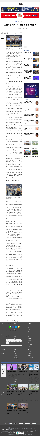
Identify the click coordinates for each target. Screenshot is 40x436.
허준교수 (15, 339)
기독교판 (26, 1)
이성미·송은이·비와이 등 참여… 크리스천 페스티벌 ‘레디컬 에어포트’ (33, 373)
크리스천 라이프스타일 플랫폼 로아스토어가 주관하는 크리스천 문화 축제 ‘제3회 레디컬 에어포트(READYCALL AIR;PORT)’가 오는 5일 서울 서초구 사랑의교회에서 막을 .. (34, 380)
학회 (18, 21)
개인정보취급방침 (25, 431)
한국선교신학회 (9, 339)
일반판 (30, 1)
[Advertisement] (31, 38)
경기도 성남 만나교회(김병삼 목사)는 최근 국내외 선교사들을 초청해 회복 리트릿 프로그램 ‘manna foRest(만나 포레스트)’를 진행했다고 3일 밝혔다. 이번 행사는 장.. (23, 399)
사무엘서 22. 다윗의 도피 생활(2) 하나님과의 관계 (28, 128)
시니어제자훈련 (11, 341)
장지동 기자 (6, 32)
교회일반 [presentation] (3, 367)
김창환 (25, 123)
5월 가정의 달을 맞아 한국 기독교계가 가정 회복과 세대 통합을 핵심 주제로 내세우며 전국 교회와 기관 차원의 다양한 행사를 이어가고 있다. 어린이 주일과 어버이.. (12, 399)
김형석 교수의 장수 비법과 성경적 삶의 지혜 (29, 134)
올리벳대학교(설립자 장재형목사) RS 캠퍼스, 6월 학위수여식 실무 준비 (28, 72)
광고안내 (13, 431)
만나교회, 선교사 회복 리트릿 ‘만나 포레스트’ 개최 (22, 393)
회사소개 (9, 431)
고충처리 (10, 432)
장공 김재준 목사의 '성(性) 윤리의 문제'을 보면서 (29, 121)
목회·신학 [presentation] (3, 373)
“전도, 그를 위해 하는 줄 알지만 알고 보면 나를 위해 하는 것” (28, 77)
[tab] (3, 367)
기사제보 (20, 431)
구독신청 (35, 1)
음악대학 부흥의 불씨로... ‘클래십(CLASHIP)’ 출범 (23, 412)
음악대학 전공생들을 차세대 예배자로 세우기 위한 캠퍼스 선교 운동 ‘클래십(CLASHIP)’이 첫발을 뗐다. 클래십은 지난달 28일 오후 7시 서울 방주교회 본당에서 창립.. (23, 417)
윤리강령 (14, 432)
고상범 (25, 110)
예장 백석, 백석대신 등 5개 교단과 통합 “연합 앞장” (27, 54)
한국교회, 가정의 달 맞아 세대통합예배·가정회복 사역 (12, 393)
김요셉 (25, 104)
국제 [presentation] (3, 376)
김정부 (25, 117)
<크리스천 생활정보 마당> (18, 358)
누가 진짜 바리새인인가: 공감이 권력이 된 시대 (28, 102)
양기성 (25, 135)
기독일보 (16, 341)
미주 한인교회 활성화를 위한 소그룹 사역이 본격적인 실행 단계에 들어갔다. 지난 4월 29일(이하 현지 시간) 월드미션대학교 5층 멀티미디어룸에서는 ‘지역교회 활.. (23, 378)
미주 (32, 1)
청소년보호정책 (31, 431)
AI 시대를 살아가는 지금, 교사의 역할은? (28, 108)
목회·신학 (15, 21)
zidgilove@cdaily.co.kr (4, 33)
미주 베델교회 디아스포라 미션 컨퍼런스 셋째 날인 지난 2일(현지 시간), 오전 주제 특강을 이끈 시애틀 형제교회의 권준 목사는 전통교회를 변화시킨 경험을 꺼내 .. (12, 377)
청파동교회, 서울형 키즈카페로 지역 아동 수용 (33, 393)
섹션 (2, 1)
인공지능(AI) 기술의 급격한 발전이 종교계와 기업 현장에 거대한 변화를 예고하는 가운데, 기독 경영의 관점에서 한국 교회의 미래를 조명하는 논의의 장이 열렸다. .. (12, 417)
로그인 (38, 1)
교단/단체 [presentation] (3, 369)
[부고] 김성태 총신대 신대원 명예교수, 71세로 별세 (28, 60)
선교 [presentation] (3, 371)
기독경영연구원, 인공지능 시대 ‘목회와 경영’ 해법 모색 (12, 412)
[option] (28, 145)
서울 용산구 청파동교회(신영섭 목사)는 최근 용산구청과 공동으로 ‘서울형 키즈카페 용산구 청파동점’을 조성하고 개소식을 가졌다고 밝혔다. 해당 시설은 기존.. (34, 398)
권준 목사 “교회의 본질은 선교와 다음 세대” (12, 372)
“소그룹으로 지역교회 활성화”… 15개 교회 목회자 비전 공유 (23, 373)
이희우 (25, 129)
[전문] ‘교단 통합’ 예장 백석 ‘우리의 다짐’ (28, 65)
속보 (25, 47)
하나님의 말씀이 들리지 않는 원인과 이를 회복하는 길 (29, 115)
